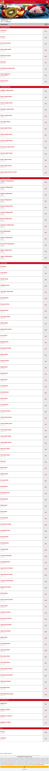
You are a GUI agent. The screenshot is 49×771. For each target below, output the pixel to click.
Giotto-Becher (3, 335)
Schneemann (3, 30)
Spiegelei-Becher (4, 342)
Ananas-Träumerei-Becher (6, 599)
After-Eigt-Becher (4, 543)
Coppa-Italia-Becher (5, 650)
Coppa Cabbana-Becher (5, 442)
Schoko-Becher (4, 398)
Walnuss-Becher (4, 354)
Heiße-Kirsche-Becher (5, 681)
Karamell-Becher (4, 404)
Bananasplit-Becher (5, 687)
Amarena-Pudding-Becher (6, 187)
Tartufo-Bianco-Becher (5, 430)
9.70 (46, 349)
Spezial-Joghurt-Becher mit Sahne (8, 172)
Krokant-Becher (4, 518)
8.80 (46, 657)
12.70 (46, 625)
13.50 (46, 732)
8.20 (46, 723)
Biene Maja (3, 62)
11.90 (46, 305)
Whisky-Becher (3, 467)
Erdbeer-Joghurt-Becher (6, 115)
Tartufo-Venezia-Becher (6, 417)
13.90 (46, 587)
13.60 (46, 575)
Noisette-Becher (4, 536)
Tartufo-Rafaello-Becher (6, 423)
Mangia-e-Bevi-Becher (5, 587)
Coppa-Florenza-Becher (6, 624)
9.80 (46, 342)
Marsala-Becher (4, 499)
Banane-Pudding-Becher (6, 218)
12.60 (46, 631)
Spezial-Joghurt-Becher (6, 165)
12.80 (46, 531)
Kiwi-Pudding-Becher (5, 231)
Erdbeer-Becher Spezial (5, 329)
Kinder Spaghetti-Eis (5, 74)
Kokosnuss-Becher (4, 304)
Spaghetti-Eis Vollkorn (5, 722)
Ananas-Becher (4, 606)
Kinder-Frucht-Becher (5, 43)
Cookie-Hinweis (9, 764)
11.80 (46, 638)
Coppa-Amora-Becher (5, 631)
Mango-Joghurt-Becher (6, 159)
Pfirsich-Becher (4, 593)
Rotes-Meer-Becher (5, 455)
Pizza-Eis (2, 731)
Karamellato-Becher (5, 530)
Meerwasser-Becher (5, 448)
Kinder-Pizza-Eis (4, 81)
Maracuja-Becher (4, 298)
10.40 (46, 298)
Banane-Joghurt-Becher (6, 96)
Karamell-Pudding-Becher (6, 212)
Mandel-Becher (4, 486)
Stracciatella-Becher (5, 562)
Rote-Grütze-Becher (5, 656)
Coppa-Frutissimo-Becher (6, 574)
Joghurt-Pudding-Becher (6, 256)
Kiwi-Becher (3, 266)
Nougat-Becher (4, 373)
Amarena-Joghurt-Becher (6, 103)
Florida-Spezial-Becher (5, 348)
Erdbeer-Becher (4, 323)
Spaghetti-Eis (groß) (5, 709)
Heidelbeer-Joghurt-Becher (6, 90)
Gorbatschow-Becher (5, 612)
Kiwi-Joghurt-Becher (5, 121)
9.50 (46, 443)
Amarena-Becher (4, 480)
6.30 (46, 75)
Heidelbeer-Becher (4, 285)
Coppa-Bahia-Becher (5, 316)
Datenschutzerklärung (40, 764)
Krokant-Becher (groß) (5, 524)
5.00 (46, 31)
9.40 (46, 380)
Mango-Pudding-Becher (6, 250)
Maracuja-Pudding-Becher (6, 206)
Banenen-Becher (4, 310)
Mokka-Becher (3, 505)
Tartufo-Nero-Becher (5, 411)
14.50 (46, 317)
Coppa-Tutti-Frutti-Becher (6, 568)
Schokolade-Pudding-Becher (7, 225)
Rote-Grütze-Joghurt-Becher (7, 147)
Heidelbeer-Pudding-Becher (7, 181)
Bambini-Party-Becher (5, 55)
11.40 (46, 613)
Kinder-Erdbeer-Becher (5, 49)
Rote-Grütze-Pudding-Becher (7, 244)
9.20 (46, 374)
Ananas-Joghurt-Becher (6, 128)
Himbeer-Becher (4, 279)
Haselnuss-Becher (4, 360)
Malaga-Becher (4, 367)
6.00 (46, 44)
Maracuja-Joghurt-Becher (6, 140)
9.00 (46, 512)
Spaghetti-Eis (3, 703)
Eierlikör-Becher (4, 474)
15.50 (46, 569)
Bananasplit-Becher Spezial (6, 694)
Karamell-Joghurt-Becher (6, 153)
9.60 (46, 386)
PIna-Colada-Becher (5, 662)
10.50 (46, 619)
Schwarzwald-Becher (5, 643)
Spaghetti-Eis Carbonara (6, 716)
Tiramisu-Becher (4, 549)
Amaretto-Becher (4, 392)
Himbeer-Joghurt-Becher (6, 134)
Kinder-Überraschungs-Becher (7, 68)
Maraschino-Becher (5, 492)
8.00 (46, 56)
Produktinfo (2, 32)
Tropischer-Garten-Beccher (6, 580)
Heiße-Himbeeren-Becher (6, 668)
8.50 (46, 273)
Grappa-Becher (3, 379)
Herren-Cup (3, 461)
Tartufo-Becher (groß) (5, 436)
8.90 (46, 594)
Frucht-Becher (3, 272)
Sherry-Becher (3, 511)
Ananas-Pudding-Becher (6, 200)
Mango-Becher (3, 637)
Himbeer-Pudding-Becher (6, 237)
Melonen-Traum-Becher (6, 618)
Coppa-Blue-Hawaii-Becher (6, 291)
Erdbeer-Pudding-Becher (6, 193)
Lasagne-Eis (3, 738)
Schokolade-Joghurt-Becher (7, 109)
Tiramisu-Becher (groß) (6, 555)
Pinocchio (2, 37)
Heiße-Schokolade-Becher (6, 675)
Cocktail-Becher (4, 386)
